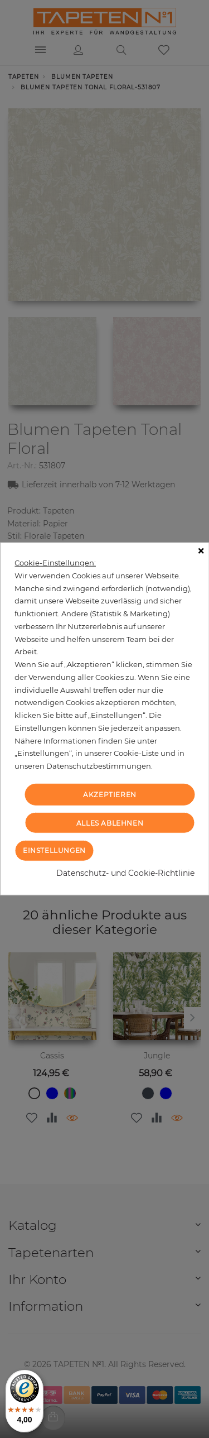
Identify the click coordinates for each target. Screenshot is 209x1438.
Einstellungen (54, 850)
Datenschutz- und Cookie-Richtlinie (125, 873)
